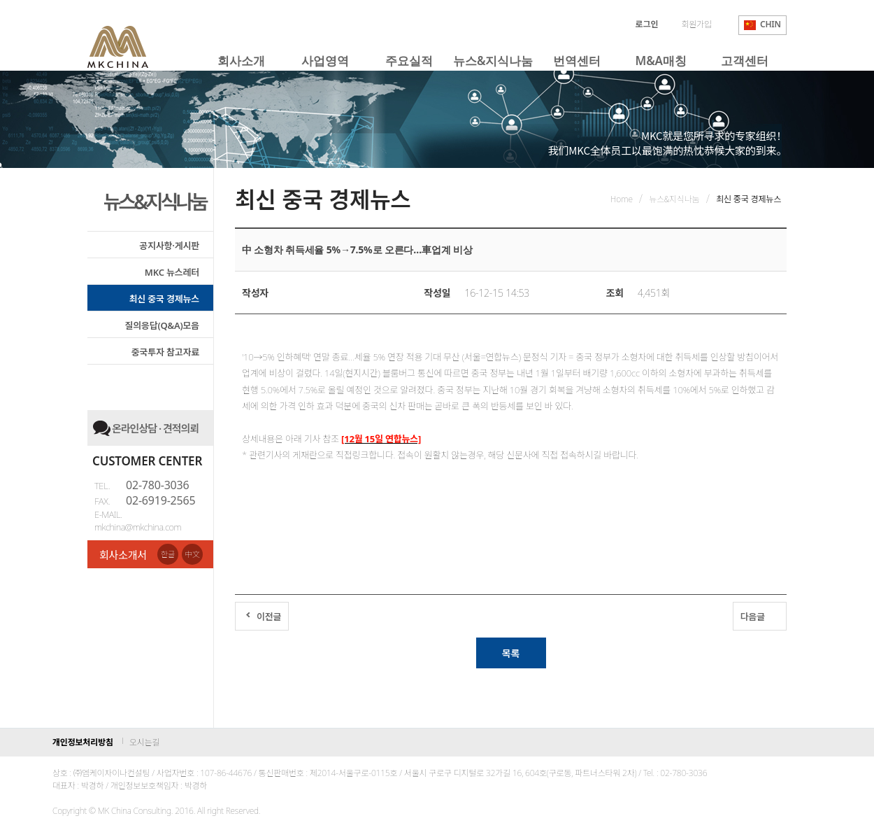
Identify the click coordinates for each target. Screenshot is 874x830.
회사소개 (240, 60)
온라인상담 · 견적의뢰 (155, 428)
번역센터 (576, 60)
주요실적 (408, 60)
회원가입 (696, 24)
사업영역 (324, 60)
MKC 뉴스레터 (172, 272)
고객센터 (744, 60)
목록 (511, 653)
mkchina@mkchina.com (137, 527)
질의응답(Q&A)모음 (161, 325)
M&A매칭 (661, 60)
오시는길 (144, 742)
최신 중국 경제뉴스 (164, 299)
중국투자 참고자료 (165, 352)
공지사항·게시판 (169, 245)
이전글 (269, 616)
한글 (168, 554)
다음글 (752, 616)
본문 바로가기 (0, 0)
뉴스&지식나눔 (492, 60)
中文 (192, 554)
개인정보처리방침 (82, 742)
